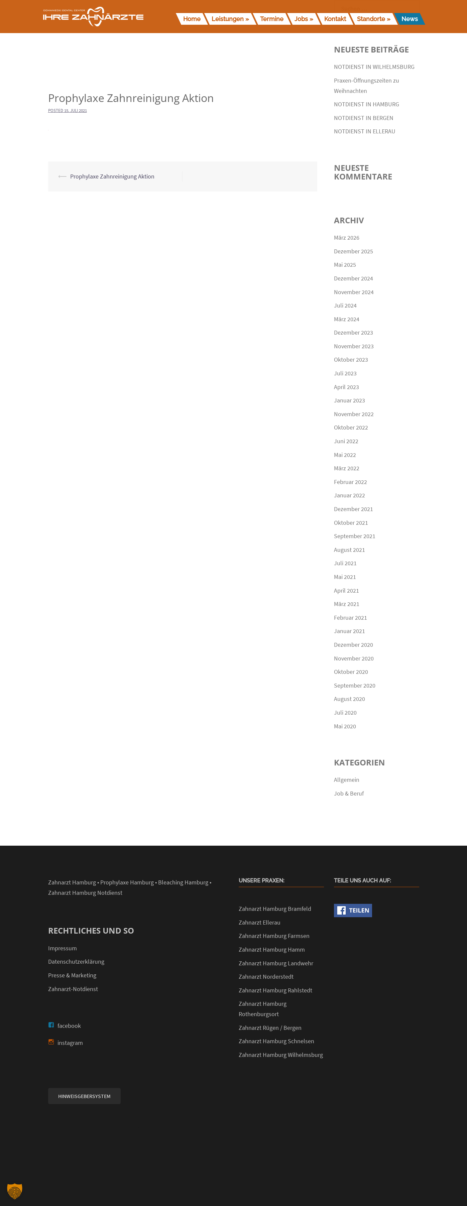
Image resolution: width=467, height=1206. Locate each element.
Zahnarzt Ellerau (259, 922)
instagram (70, 1043)
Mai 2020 (345, 726)
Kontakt (335, 18)
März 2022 (346, 468)
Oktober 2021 (351, 522)
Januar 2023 (349, 400)
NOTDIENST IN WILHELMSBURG (374, 67)
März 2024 (346, 319)
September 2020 (354, 685)
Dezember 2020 (353, 644)
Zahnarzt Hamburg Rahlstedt (275, 990)
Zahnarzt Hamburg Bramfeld (275, 909)
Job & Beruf (349, 793)
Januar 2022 (349, 495)
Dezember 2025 (353, 251)
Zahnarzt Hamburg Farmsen (274, 936)
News (409, 18)
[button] (14, 1191)
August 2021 (349, 550)
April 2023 (346, 387)
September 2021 (354, 536)
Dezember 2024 (353, 278)
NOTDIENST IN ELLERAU (364, 131)
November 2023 (354, 346)
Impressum (62, 948)
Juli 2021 (345, 563)
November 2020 (354, 658)
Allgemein (346, 779)
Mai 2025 (345, 264)
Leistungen (228, 18)
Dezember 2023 (353, 332)
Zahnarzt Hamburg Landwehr (276, 963)
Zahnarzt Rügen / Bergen (270, 1028)
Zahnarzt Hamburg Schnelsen (276, 1041)
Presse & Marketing (72, 975)
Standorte (371, 18)
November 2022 (354, 414)
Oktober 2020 (351, 672)
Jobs (301, 18)
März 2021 (346, 604)
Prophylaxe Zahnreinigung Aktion (112, 176)
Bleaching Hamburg (183, 882)
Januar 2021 (349, 631)
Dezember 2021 (353, 509)
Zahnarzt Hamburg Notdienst (85, 892)
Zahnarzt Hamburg (72, 882)
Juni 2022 (346, 441)
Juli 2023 (345, 373)
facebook (69, 1026)
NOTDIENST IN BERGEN (363, 118)
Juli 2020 (345, 712)
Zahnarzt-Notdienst (73, 989)
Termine (271, 18)
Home (192, 18)
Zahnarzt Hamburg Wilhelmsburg (281, 1055)
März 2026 (346, 237)
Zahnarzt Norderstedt (266, 976)
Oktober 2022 (351, 427)
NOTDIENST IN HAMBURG (366, 104)
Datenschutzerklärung (76, 961)
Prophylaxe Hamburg (127, 882)
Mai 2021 (345, 577)
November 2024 (354, 292)
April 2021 (346, 590)
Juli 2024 (345, 305)
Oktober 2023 (351, 359)
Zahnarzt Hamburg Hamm (272, 949)
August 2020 (349, 699)
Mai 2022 (345, 455)
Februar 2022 (350, 482)
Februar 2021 (350, 617)
